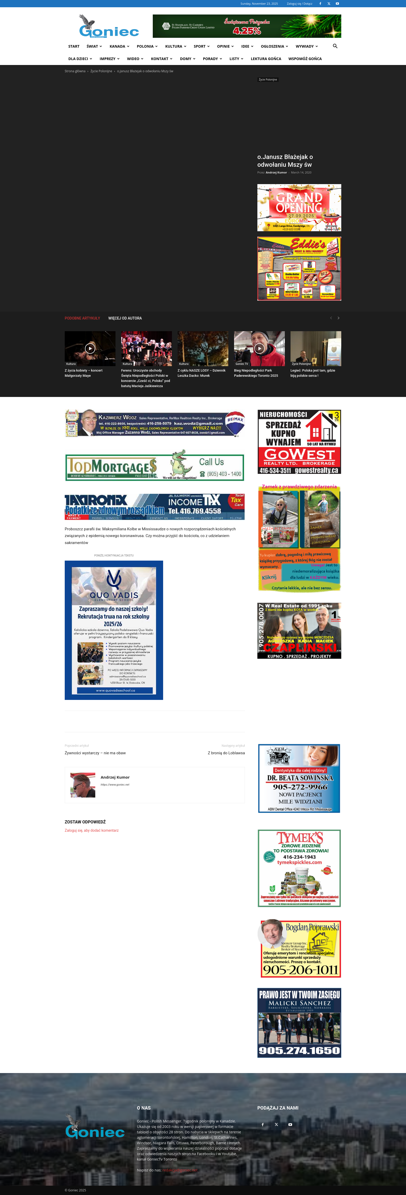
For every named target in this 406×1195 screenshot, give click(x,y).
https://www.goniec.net (115, 784)
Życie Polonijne (101, 71)
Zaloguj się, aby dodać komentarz (92, 830)
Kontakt (161, 58)
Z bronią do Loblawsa (226, 753)
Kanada (119, 46)
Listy (236, 58)
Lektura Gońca (266, 58)
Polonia (147, 46)
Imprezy (110, 58)
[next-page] (338, 318)
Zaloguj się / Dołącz (299, 3)
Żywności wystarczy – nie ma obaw (95, 753)
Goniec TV (242, 364)
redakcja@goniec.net (180, 1170)
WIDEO (135, 58)
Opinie (225, 46)
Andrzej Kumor (276, 172)
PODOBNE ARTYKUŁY (82, 318)
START (73, 46)
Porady (212, 58)
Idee (247, 46)
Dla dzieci (80, 58)
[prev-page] (331, 318)
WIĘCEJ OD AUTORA (125, 318)
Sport (202, 46)
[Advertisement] (299, 118)
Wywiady (307, 46)
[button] (335, 46)
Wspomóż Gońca (305, 58)
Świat (94, 46)
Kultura (175, 46)
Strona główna (75, 71)
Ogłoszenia (274, 46)
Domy (187, 58)
